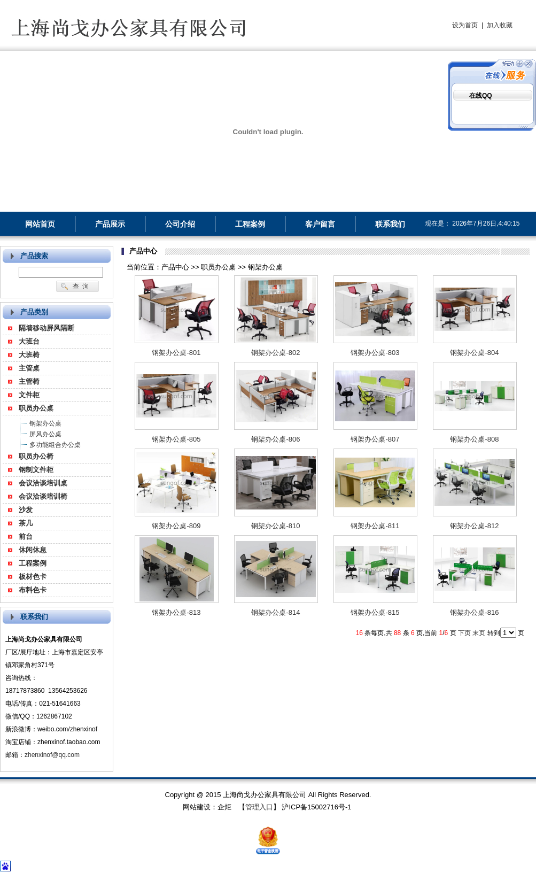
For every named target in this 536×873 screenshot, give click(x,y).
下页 (464, 633)
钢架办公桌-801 (176, 353)
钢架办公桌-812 (474, 526)
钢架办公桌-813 (176, 612)
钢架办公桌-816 (474, 612)
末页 (478, 633)
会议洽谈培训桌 (43, 483)
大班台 (29, 341)
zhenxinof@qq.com (52, 755)
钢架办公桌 (45, 423)
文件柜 (29, 395)
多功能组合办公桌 (55, 445)
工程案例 (250, 224)
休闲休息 (32, 550)
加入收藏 (499, 25)
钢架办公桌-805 (176, 439)
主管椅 (29, 381)
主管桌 (29, 368)
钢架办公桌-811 (375, 526)
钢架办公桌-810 (275, 526)
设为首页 (465, 25)
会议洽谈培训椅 (43, 496)
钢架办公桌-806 (275, 439)
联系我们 (390, 224)
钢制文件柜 (36, 470)
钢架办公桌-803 (375, 353)
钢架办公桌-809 (176, 526)
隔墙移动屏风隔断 (46, 328)
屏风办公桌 (45, 434)
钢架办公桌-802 (275, 353)
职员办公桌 (36, 408)
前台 (26, 536)
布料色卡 (32, 590)
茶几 (26, 523)
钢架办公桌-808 (474, 439)
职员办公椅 (36, 456)
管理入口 (259, 807)
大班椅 (29, 355)
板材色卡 (32, 577)
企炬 (224, 807)
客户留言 (320, 224)
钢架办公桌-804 (474, 353)
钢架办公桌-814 (275, 612)
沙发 (26, 510)
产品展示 (110, 224)
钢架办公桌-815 (375, 612)
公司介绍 (180, 224)
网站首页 (40, 224)
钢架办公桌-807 (375, 439)
